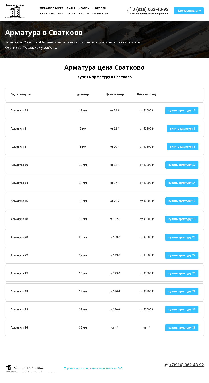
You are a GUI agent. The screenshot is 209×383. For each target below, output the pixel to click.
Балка (71, 8)
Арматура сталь (52, 13)
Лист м (84, 13)
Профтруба (100, 13)
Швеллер (99, 8)
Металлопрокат (51, 8)
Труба (71, 13)
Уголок (84, 8)
